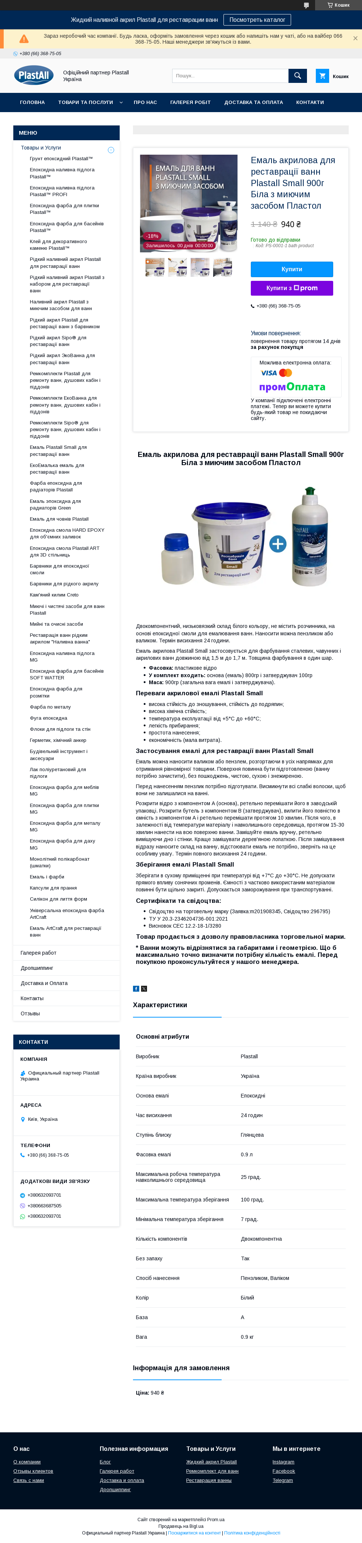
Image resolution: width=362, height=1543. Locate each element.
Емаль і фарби (47, 877)
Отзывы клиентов (33, 1471)
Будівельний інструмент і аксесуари (59, 755)
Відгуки (30, 121)
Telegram (283, 1480)
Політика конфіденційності (252, 1533)
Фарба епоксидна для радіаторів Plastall (56, 486)
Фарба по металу (50, 707)
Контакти (310, 102)
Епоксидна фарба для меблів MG (64, 790)
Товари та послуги (85, 102)
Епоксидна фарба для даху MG (62, 844)
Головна (32, 102)
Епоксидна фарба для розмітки (56, 692)
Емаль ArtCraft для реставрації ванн (66, 931)
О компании (27, 1462)
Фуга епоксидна (48, 718)
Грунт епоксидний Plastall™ (61, 158)
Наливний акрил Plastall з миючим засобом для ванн (61, 305)
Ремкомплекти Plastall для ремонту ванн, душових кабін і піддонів (65, 380)
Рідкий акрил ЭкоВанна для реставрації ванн (62, 359)
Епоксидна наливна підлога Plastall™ (62, 173)
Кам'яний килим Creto (54, 595)
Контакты (32, 998)
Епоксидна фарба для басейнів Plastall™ (67, 227)
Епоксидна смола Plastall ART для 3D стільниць (64, 551)
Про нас (145, 102)
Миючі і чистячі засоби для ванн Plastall (67, 610)
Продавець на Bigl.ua (181, 1526)
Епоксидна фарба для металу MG (65, 826)
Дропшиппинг (37, 968)
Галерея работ (39, 953)
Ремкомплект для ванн (212, 1471)
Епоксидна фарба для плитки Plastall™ (64, 209)
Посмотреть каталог (257, 20)
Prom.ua (216, 1519)
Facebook (284, 1471)
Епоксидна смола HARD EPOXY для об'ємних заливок (67, 533)
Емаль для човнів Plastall (59, 519)
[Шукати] (297, 76)
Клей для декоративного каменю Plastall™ (58, 245)
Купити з (291, 288)
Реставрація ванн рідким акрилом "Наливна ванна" (60, 638)
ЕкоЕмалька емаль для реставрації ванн (57, 469)
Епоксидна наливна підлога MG (62, 657)
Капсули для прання (53, 888)
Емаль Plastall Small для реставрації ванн (58, 450)
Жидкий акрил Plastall (211, 1462)
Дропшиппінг (73, 121)
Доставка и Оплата (44, 983)
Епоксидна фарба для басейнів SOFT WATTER (67, 674)
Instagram (283, 1462)
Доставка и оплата (122, 1480)
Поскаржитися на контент (194, 1533)
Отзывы (30, 1013)
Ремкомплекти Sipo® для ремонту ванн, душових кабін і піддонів (65, 429)
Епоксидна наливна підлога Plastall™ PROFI (62, 191)
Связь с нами (28, 1480)
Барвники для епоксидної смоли (59, 569)
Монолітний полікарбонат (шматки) (59, 862)
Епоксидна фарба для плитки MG (64, 809)
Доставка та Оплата (253, 102)
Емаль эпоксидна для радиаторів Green (55, 504)
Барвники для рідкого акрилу (64, 583)
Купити (292, 269)
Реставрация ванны (209, 1480)
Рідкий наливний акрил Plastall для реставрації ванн (65, 262)
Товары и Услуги (41, 148)
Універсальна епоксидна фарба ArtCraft (67, 914)
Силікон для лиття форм (58, 899)
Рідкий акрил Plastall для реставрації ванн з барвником (65, 323)
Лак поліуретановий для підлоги (58, 773)
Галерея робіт (190, 102)
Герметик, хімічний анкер (58, 740)
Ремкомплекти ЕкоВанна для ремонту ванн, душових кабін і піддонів (65, 404)
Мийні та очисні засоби (56, 624)
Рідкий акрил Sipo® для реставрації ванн (58, 341)
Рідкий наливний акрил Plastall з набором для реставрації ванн (67, 284)
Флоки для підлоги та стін (60, 729)
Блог (105, 1462)
